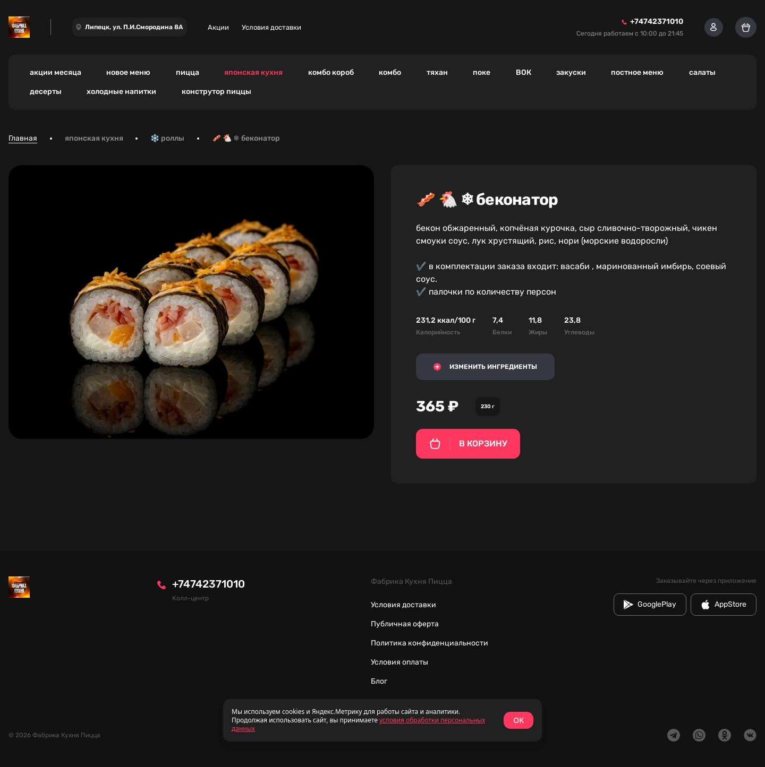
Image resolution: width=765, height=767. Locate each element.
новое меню (128, 72)
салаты (702, 72)
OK (518, 720)
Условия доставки (271, 27)
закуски (571, 72)
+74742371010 (208, 584)
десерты (46, 91)
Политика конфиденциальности (429, 643)
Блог (379, 681)
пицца (187, 72)
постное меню (637, 72)
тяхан (437, 72)
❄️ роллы (167, 138)
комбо (390, 72)
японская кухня (253, 72)
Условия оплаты (399, 662)
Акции (218, 27)
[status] (382, 720)
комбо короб (331, 72)
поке (481, 72)
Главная (22, 138)
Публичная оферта (405, 623)
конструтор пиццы (216, 91)
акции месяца (55, 72)
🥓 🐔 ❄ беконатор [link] (246, 138)
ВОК (523, 72)
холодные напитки (121, 91)
